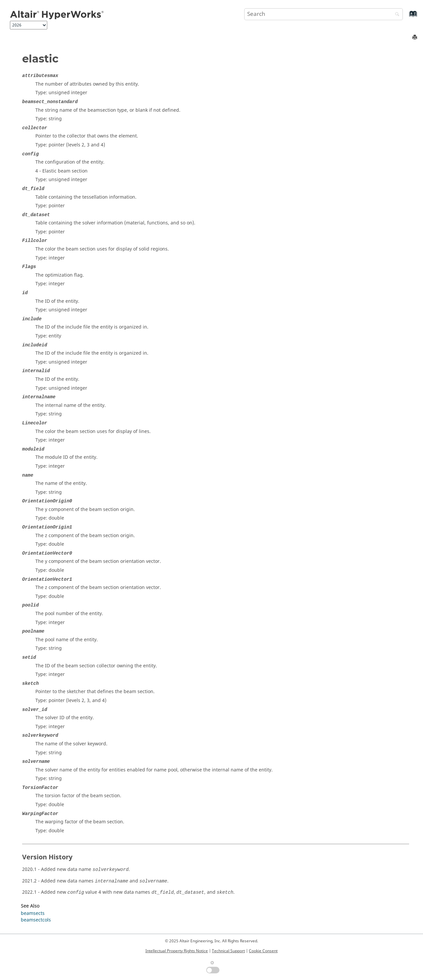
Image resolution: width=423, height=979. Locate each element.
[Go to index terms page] (406, 17)
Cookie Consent (263, 951)
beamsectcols (36, 920)
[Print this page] (415, 37)
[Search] (395, 14)
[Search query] (323, 14)
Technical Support (228, 951)
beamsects (33, 913)
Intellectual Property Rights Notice (176, 951)
